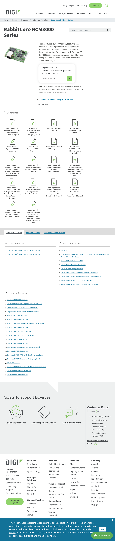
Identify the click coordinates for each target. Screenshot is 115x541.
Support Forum (55, 501)
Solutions (41, 13)
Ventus (30, 514)
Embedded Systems (57, 464)
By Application (33, 467)
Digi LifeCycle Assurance (33, 489)
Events (73, 478)
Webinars (74, 496)
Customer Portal (56, 487)
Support (93, 13)
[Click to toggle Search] (106, 6)
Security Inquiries (13, 493)
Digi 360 (30, 483)
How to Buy (82, 5)
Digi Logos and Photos (76, 473)
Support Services (56, 508)
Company (104, 13)
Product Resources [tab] (14, 232)
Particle (30, 507)
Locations (95, 490)
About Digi (95, 464)
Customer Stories (77, 467)
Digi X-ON (31, 494)
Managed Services (67, 13)
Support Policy (55, 504)
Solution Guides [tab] (33, 232)
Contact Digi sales (13, 482)
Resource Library (77, 485)
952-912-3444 (12, 479)
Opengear (31, 503)
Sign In (72, 5)
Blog (65, 5)
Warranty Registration (54, 514)
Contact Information (11, 470)
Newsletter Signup (15, 501)
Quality (94, 504)
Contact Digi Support (11, 488)
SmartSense (32, 511)
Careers (94, 471)
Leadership (96, 486)
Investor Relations (99, 482)
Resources (82, 13)
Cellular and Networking (54, 469)
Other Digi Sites (98, 497)
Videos (73, 493)
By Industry (32, 464)
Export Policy (97, 478)
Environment (97, 475)
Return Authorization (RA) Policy (56, 494)
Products (52, 13)
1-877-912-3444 (12, 475)
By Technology (33, 471)
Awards (94, 467)
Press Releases (97, 501)
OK (102, 529)
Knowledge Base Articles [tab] (54, 232)
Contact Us (95, 5)
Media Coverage (98, 493)
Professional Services (54, 476)
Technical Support (57, 484)
